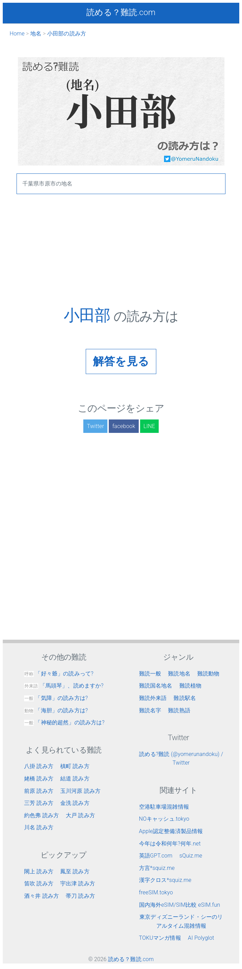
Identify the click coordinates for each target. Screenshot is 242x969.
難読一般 (150, 673)
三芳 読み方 (38, 803)
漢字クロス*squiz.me (165, 880)
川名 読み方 (38, 827)
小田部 (89, 315)
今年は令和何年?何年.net (170, 843)
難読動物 (208, 673)
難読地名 (179, 673)
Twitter (95, 426)
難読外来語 (153, 698)
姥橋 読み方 (38, 778)
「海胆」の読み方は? (56, 710)
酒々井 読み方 (41, 896)
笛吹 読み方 (38, 883)
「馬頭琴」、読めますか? (64, 685)
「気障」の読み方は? (56, 698)
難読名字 (150, 710)
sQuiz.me (190, 855)
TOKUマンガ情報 (160, 938)
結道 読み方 (75, 778)
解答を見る (121, 361)
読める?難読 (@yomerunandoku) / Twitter (181, 758)
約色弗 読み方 (41, 815)
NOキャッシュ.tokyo (164, 819)
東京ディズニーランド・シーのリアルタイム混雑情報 (181, 921)
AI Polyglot (201, 938)
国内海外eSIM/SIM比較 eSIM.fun (179, 905)
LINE (149, 426)
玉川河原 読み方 (80, 791)
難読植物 (190, 685)
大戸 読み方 (80, 815)
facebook (123, 426)
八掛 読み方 (38, 766)
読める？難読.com (120, 12)
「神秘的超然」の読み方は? (64, 722)
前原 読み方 (38, 791)
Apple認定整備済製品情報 (171, 831)
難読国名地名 (155, 685)
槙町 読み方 (75, 766)
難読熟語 (179, 710)
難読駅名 (184, 698)
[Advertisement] (121, 258)
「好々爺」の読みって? (58, 673)
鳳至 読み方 (75, 871)
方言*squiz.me (157, 868)
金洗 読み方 (75, 803)
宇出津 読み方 (77, 883)
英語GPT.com (155, 855)
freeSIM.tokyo (156, 892)
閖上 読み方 (38, 871)
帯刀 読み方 (80, 896)
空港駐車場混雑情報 (164, 806)
